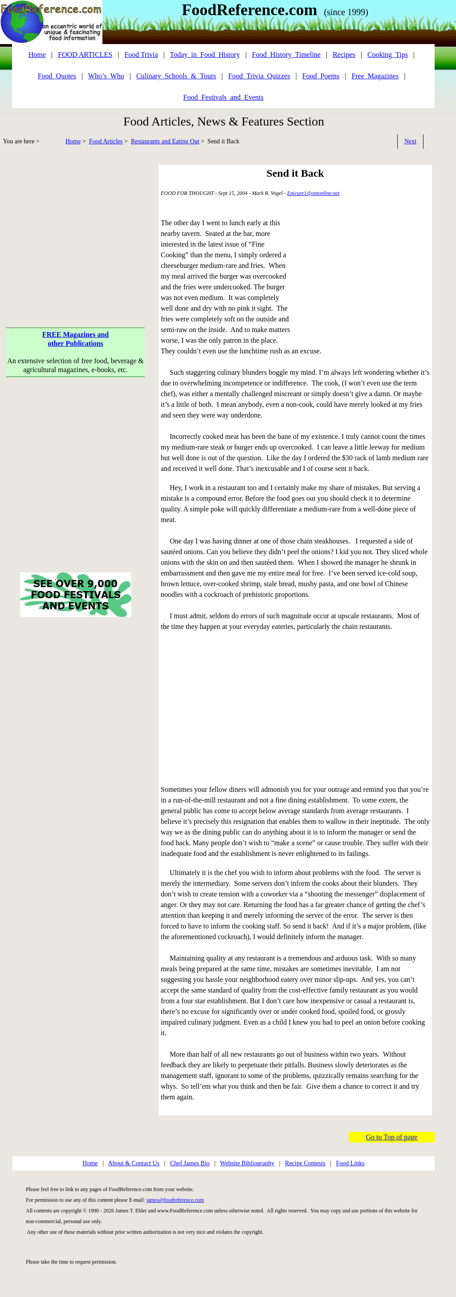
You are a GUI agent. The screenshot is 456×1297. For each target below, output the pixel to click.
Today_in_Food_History (205, 54)
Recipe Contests (305, 1163)
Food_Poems (321, 76)
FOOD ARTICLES (85, 54)
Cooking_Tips (387, 54)
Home (73, 141)
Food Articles (106, 141)
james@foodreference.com (175, 1200)
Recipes (344, 54)
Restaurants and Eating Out (165, 141)
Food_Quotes (57, 76)
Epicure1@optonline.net (313, 193)
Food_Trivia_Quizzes (259, 76)
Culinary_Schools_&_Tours (176, 76)
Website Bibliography (247, 1163)
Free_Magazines (375, 76)
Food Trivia (141, 54)
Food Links (350, 1163)
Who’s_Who (106, 76)
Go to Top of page (392, 1137)
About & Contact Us (134, 1163)
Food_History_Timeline (286, 54)
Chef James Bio (190, 1163)
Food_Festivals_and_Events (223, 97)
